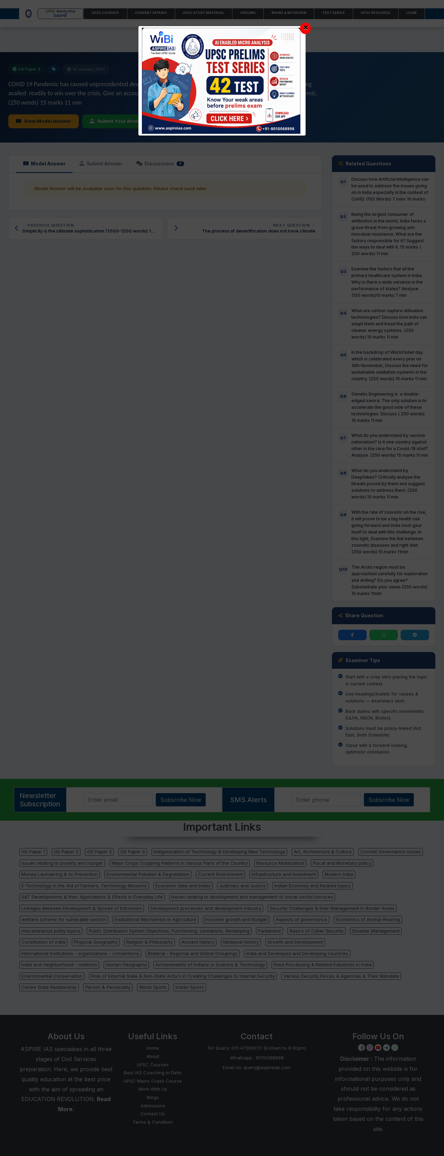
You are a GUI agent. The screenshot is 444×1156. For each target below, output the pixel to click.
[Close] (305, 28)
